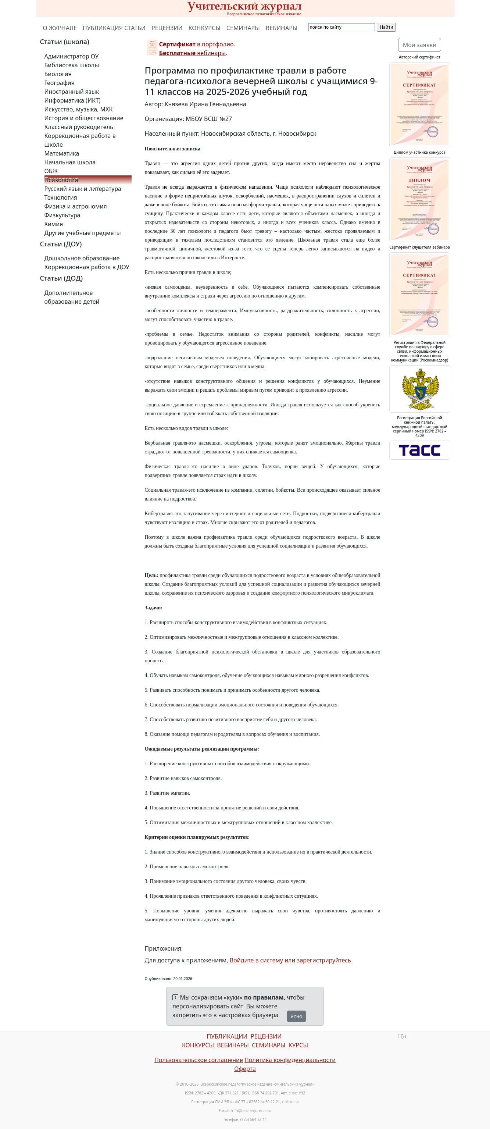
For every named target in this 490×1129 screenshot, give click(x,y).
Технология (60, 197)
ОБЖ (51, 171)
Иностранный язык (71, 92)
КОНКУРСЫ (205, 28)
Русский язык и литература (83, 189)
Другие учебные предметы (82, 233)
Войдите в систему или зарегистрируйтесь (290, 960)
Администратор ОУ (71, 56)
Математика (61, 153)
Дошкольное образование (82, 258)
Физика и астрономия (75, 206)
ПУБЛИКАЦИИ (227, 1036)
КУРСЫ (298, 1045)
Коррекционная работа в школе (80, 140)
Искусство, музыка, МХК (78, 109)
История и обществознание (84, 118)
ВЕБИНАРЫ (282, 28)
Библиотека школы (71, 65)
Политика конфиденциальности (290, 1060)
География (59, 83)
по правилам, (264, 997)
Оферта (245, 1069)
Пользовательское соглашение (198, 1060)
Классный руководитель (78, 127)
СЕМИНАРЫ (243, 28)
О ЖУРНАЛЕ (60, 28)
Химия (53, 224)
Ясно (296, 1016)
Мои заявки (420, 45)
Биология (58, 74)
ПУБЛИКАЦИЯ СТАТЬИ (114, 28)
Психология (61, 180)
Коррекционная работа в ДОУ (86, 267)
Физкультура (62, 215)
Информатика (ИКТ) (72, 100)
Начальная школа (70, 162)
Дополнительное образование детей (72, 297)
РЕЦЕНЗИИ (167, 28)
